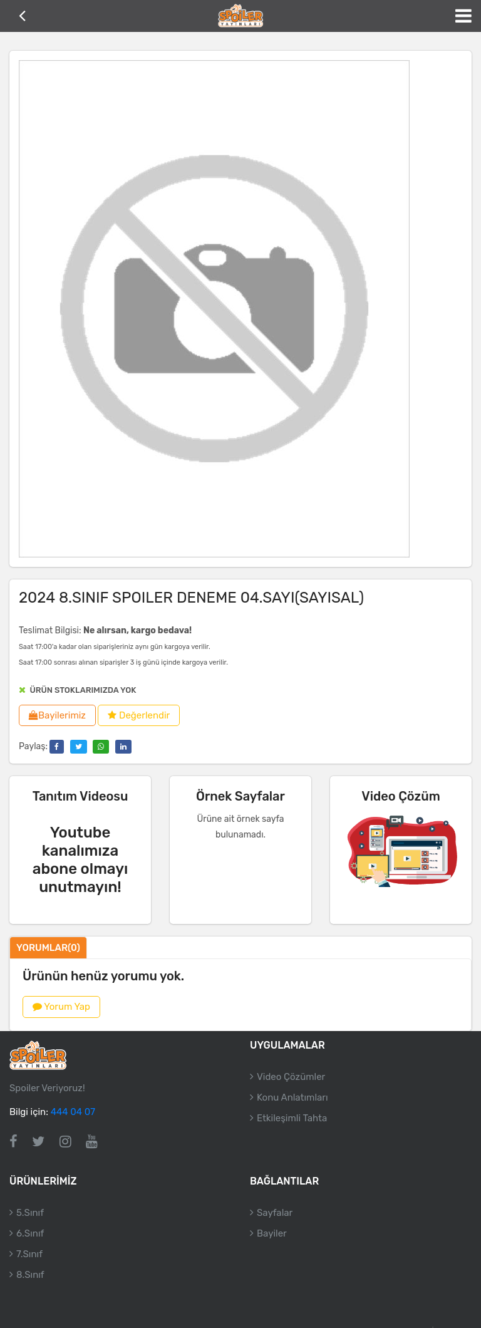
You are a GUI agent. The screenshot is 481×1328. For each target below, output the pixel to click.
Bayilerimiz (57, 715)
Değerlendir (139, 715)
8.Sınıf (30, 1275)
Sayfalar (274, 1213)
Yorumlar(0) (48, 947)
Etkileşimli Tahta (292, 1118)
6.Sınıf (30, 1234)
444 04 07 (73, 1112)
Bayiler (272, 1234)
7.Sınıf (29, 1254)
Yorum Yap (61, 1006)
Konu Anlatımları (292, 1097)
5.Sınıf (30, 1213)
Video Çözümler (291, 1076)
